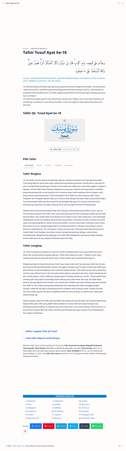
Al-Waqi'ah (61, 401)
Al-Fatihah (34, 401)
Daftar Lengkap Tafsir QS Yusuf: (44, 332)
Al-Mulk (60, 405)
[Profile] (122, 3)
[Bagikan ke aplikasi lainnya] (27, 431)
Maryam (60, 419)
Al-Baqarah (34, 408)
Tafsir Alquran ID (12, 3)
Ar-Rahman (34, 412)
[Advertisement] (67, 29)
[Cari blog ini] (44, 3)
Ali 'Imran (88, 408)
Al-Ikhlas (60, 408)
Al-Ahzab (87, 412)
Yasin (32, 405)
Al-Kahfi (33, 415)
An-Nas (87, 401)
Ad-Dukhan (61, 412)
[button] (118, 3)
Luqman (60, 415)
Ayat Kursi (88, 405)
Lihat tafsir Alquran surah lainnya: (45, 338)
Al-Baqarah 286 (90, 415)
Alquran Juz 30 (35, 419)
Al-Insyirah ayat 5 (91, 419)
